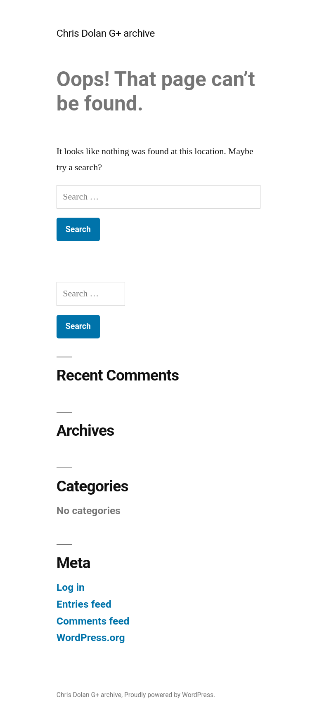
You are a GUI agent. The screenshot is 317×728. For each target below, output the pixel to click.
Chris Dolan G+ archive (106, 33)
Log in (71, 587)
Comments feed (93, 621)
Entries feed (84, 604)
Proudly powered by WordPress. (169, 695)
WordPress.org (91, 637)
